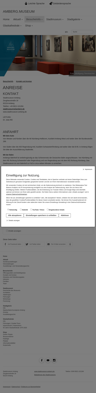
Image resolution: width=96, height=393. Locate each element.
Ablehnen (65, 215)
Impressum (88, 169)
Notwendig (12, 210)
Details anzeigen (14, 220)
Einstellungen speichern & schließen (41, 215)
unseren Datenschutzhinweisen (16, 194)
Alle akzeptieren (15, 215)
